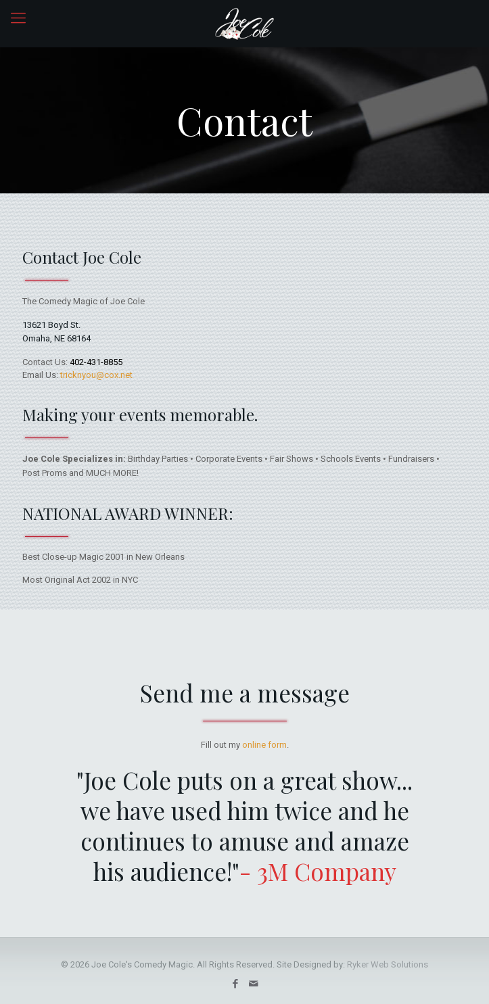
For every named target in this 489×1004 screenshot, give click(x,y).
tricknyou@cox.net (96, 375)
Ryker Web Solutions (387, 964)
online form (264, 745)
